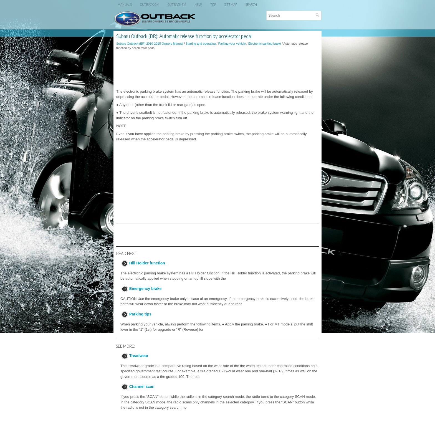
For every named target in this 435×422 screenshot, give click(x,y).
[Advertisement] (217, 69)
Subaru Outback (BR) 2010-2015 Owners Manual (149, 43)
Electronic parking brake (264, 43)
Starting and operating (201, 43)
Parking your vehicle (232, 43)
